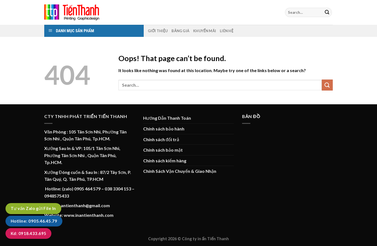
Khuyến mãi (204, 31)
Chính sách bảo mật (163, 149)
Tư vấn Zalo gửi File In (33, 208)
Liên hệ (226, 31)
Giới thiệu (158, 31)
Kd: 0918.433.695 (28, 233)
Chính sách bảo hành (163, 128)
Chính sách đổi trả (161, 139)
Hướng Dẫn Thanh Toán (167, 118)
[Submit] (327, 12)
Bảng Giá (180, 31)
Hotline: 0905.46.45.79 (34, 220)
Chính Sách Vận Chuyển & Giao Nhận (179, 171)
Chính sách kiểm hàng (164, 160)
